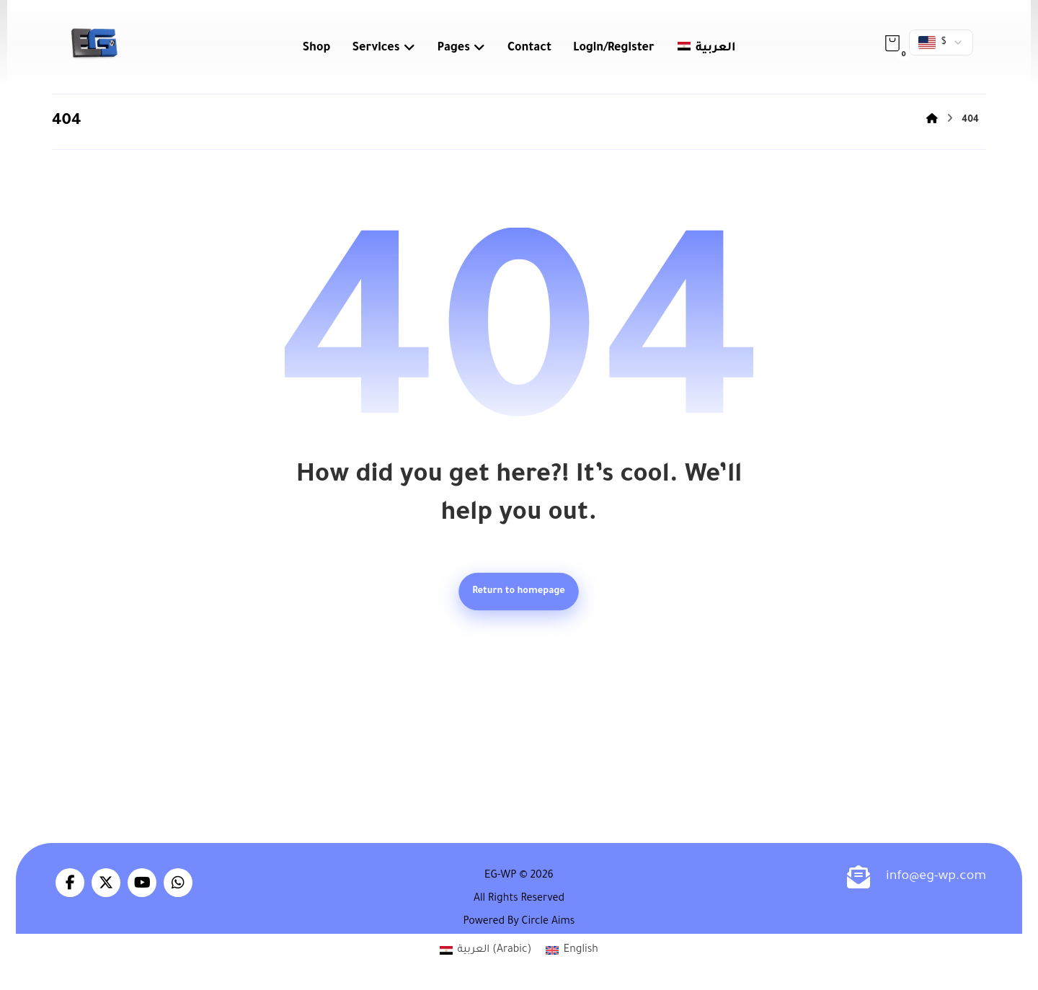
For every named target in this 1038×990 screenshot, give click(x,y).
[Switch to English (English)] (571, 951)
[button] (892, 43)
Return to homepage (519, 592)
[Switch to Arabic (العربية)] (485, 951)
